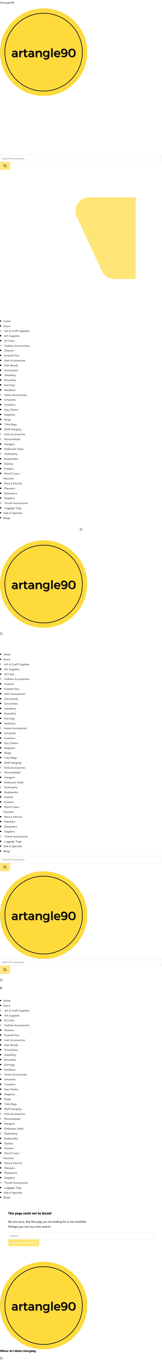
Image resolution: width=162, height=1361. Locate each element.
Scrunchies (11, 370)
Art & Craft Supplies (16, 330)
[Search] (5, 166)
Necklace (9, 390)
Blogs (6, 517)
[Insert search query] (81, 1235)
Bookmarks (11, 458)
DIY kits (9, 340)
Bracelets (10, 380)
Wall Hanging (12, 429)
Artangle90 (7, 2)
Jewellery (10, 375)
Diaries (8, 463)
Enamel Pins (11, 355)
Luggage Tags (12, 508)
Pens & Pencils (13, 483)
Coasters (9, 404)
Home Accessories (15, 395)
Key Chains (11, 409)
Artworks (10, 399)
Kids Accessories (14, 434)
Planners (9, 488)
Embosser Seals (14, 448)
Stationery (11, 453)
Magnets (9, 414)
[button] (81, 313)
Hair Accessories (14, 360)
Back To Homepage (24, 1243)
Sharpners (10, 493)
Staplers (9, 498)
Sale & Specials (12, 513)
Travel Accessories (16, 503)
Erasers (9, 468)
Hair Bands (11, 365)
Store (6, 326)
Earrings (9, 385)
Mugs (7, 419)
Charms (9, 350)
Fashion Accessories (16, 345)
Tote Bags (10, 424)
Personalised (12, 439)
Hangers (9, 444)
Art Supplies (12, 335)
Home (7, 321)
